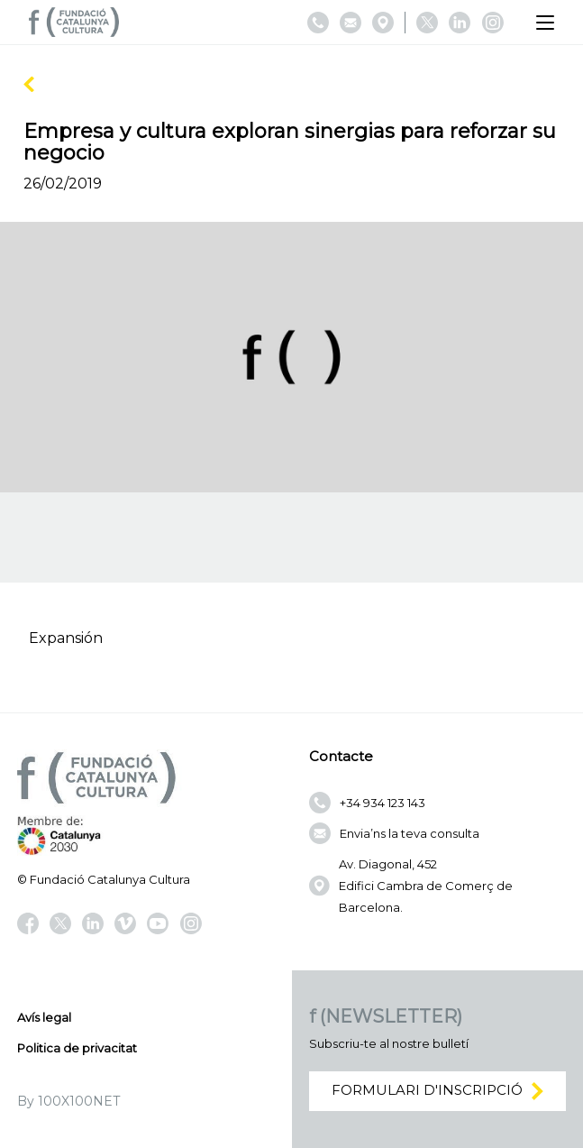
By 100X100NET (68, 1101)
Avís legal (44, 1017)
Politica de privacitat (77, 1048)
